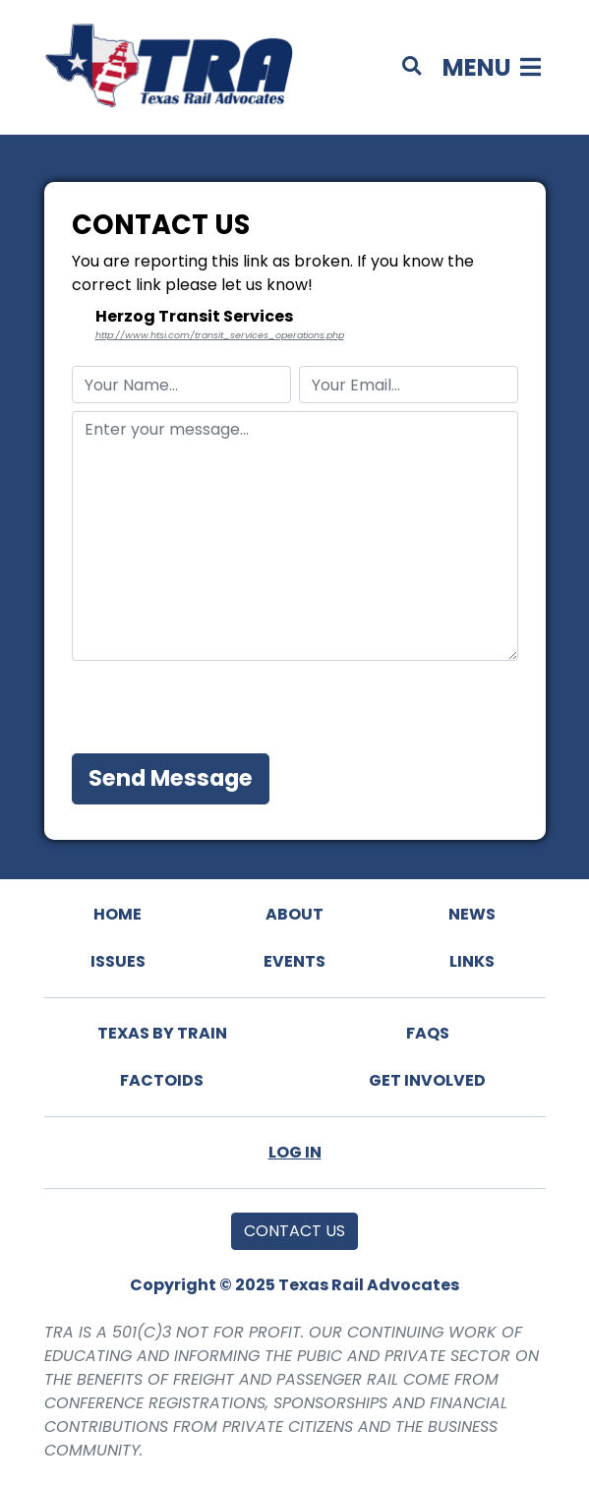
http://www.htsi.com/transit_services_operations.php (219, 334)
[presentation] (221, 707)
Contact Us (294, 1230)
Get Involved (427, 1080)
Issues (118, 961)
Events (294, 961)
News (472, 914)
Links (472, 961)
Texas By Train (162, 1033)
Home (117, 914)
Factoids (162, 1080)
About (294, 914)
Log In (295, 1152)
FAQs (427, 1033)
